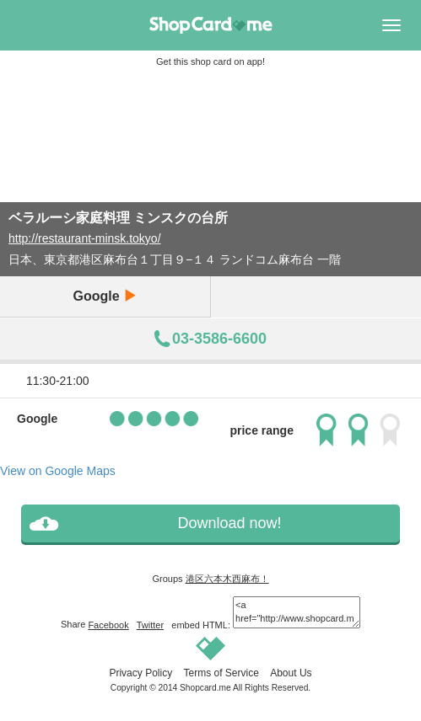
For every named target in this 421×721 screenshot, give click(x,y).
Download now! (229, 523)
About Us (290, 673)
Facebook (108, 625)
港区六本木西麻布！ (227, 579)
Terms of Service (220, 673)
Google (105, 296)
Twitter (150, 625)
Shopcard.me (205, 687)
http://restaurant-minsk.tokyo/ (84, 238)
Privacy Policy (140, 673)
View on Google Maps (58, 471)
